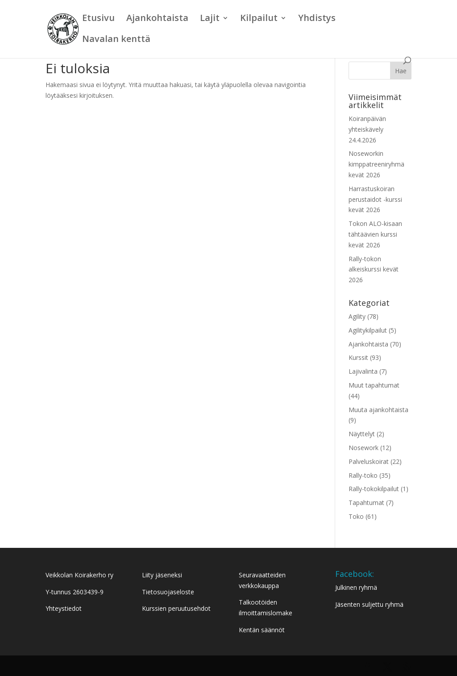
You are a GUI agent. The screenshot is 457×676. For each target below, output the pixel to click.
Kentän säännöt (262, 630)
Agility (357, 316)
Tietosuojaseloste (168, 592)
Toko (356, 516)
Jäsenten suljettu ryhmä (369, 604)
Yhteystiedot (64, 608)
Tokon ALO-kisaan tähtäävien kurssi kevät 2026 (375, 234)
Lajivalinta (363, 371)
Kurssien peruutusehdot (176, 608)
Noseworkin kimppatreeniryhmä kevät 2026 (376, 164)
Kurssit (358, 357)
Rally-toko (363, 475)
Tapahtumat (366, 502)
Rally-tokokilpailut (374, 488)
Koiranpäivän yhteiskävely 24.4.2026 (367, 129)
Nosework (363, 447)
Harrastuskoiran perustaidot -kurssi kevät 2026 (375, 199)
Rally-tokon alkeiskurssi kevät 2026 (374, 269)
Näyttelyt (362, 434)
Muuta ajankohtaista (378, 409)
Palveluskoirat (369, 461)
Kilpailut (259, 19)
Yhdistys (317, 19)
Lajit (210, 19)
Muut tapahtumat (374, 385)
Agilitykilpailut (368, 330)
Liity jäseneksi (162, 575)
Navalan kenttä (116, 40)
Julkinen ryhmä (356, 587)
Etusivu (98, 19)
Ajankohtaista (157, 19)
